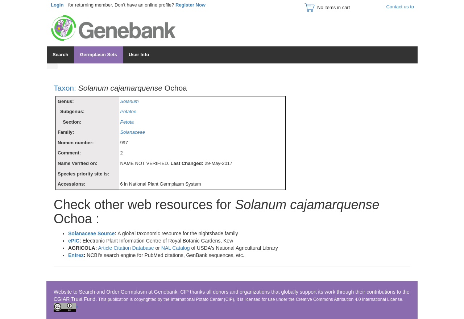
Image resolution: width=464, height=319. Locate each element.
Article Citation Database (126, 248)
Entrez (76, 255)
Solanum (129, 101)
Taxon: (65, 88)
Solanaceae (132, 132)
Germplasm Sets (98, 54)
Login (57, 5)
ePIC (73, 241)
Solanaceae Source (91, 233)
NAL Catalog (176, 248)
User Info (139, 54)
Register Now (190, 5)
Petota (127, 122)
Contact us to (400, 6)
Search (60, 54)
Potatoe (128, 111)
